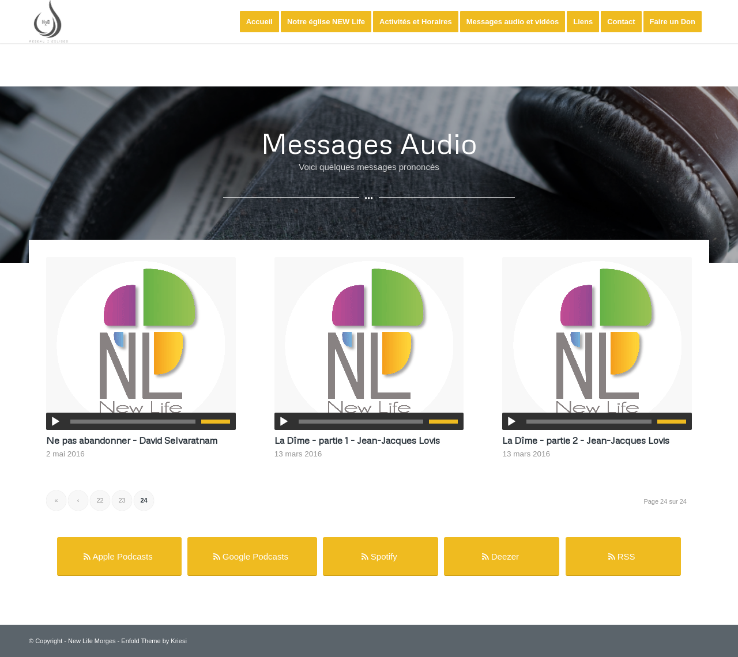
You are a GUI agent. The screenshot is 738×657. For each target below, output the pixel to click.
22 (99, 500)
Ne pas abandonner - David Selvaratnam (131, 440)
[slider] (132, 422)
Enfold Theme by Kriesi (154, 640)
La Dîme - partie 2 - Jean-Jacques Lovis (585, 440)
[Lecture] (55, 422)
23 (121, 500)
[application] (141, 421)
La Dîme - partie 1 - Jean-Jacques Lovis (357, 440)
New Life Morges (92, 640)
